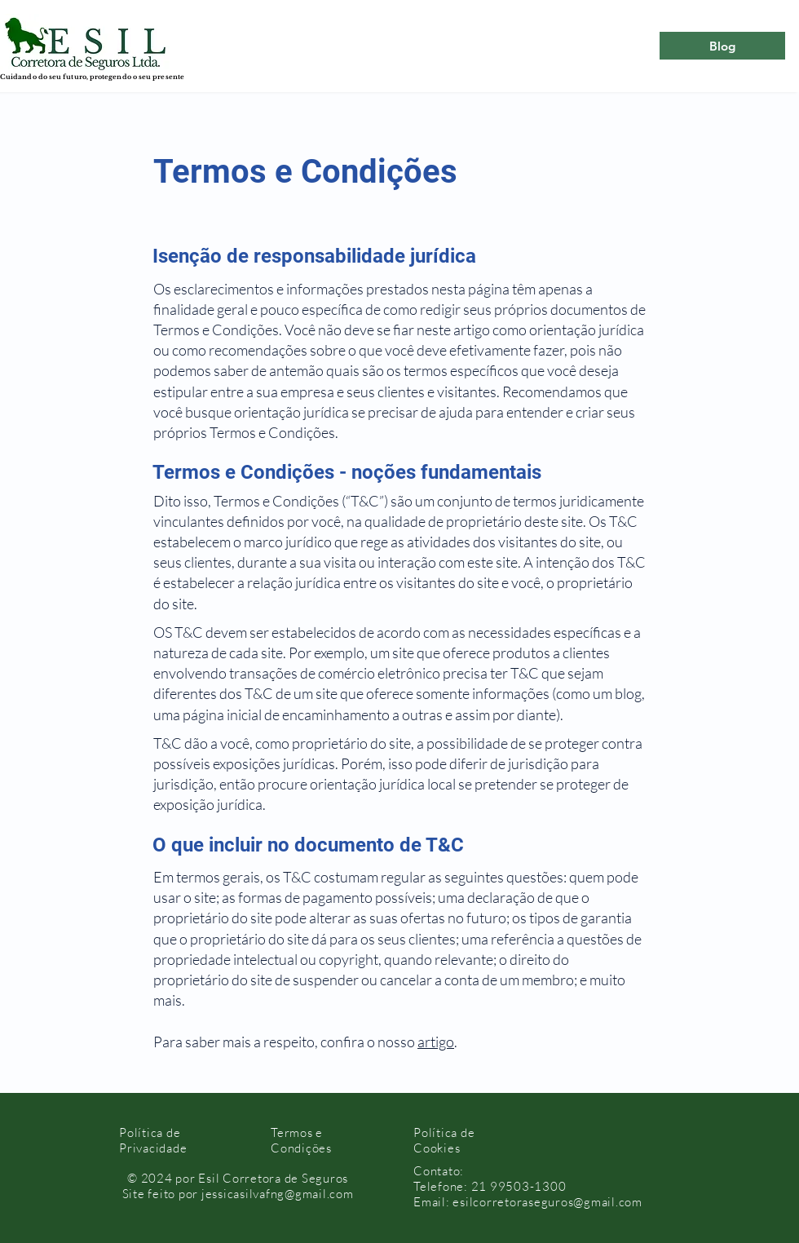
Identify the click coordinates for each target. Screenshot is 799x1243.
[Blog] (722, 46)
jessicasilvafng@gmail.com (277, 1193)
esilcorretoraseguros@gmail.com (547, 1202)
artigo (435, 1042)
